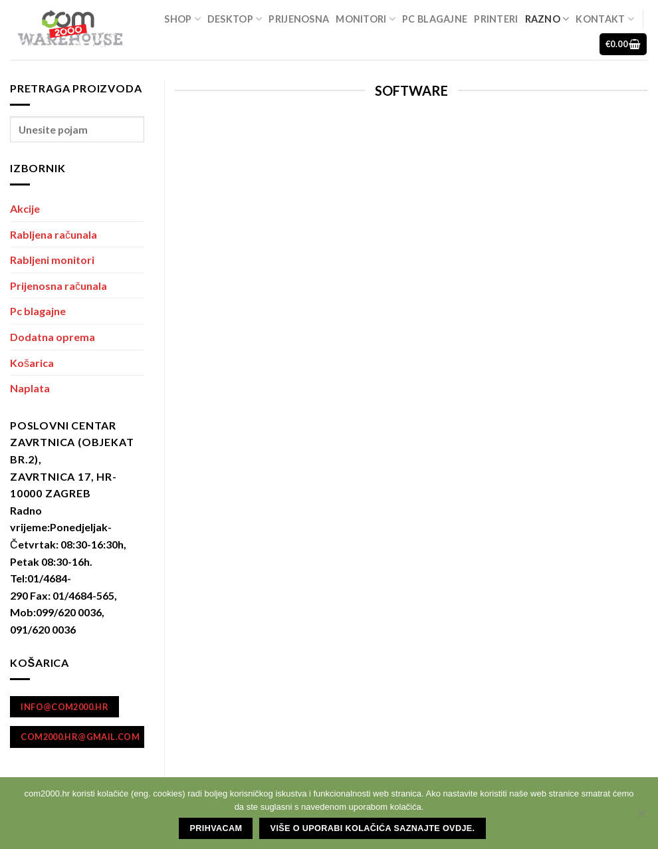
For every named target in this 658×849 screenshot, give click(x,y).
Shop (182, 19)
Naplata (30, 388)
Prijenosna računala (58, 285)
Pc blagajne (434, 19)
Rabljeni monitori (52, 259)
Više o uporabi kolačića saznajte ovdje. (373, 828)
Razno (547, 19)
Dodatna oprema (52, 336)
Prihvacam (216, 828)
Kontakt (605, 19)
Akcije (25, 208)
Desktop (235, 19)
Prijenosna (299, 19)
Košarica (32, 362)
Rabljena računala (53, 234)
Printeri (496, 19)
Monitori (365, 19)
